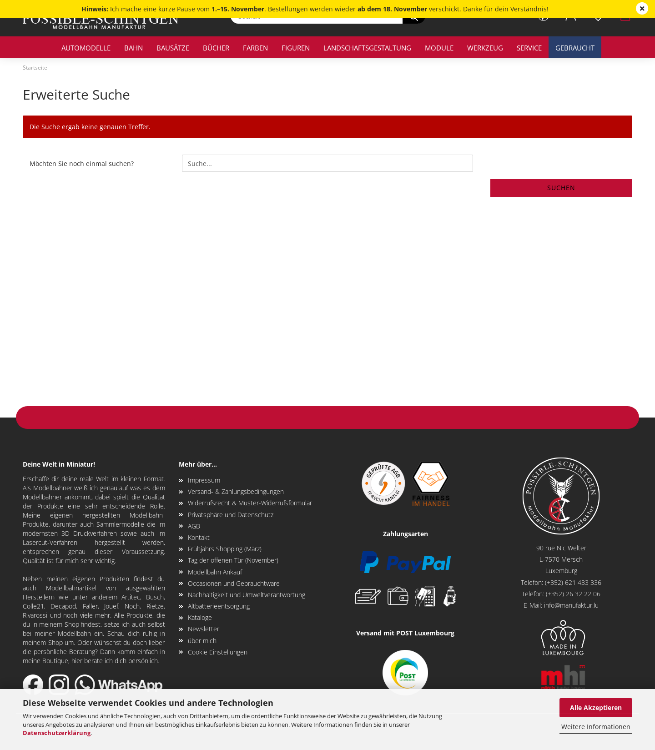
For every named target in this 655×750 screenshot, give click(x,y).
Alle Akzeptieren (596, 707)
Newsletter (203, 628)
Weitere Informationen (595, 726)
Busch (155, 597)
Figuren (296, 47)
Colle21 (33, 606)
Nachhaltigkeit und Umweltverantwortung (246, 594)
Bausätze (172, 47)
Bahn (133, 47)
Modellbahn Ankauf (215, 572)
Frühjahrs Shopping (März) (225, 548)
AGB (194, 526)
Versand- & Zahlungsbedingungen (236, 491)
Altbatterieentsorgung (219, 606)
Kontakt (199, 537)
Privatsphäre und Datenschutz (230, 514)
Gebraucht (575, 47)
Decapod (63, 606)
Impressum (204, 480)
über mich (202, 640)
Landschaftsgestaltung (367, 47)
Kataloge (200, 617)
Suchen (561, 187)
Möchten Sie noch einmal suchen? (82, 163)
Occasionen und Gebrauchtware (234, 583)
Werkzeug (485, 47)
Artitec (130, 597)
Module (439, 47)
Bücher (216, 47)
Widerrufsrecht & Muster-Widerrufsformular (250, 502)
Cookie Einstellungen (217, 652)
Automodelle (86, 47)
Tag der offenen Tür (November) (233, 560)
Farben (255, 47)
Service (529, 47)
